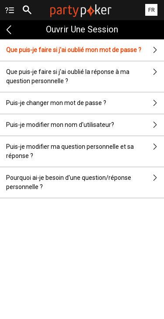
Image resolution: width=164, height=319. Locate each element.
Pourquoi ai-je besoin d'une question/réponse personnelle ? (85, 182)
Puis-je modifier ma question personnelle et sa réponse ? (85, 151)
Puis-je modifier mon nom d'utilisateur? (85, 125)
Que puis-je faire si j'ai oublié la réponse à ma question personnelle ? (85, 76)
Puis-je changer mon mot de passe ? (85, 103)
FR (151, 10)
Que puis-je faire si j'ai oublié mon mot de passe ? (85, 50)
